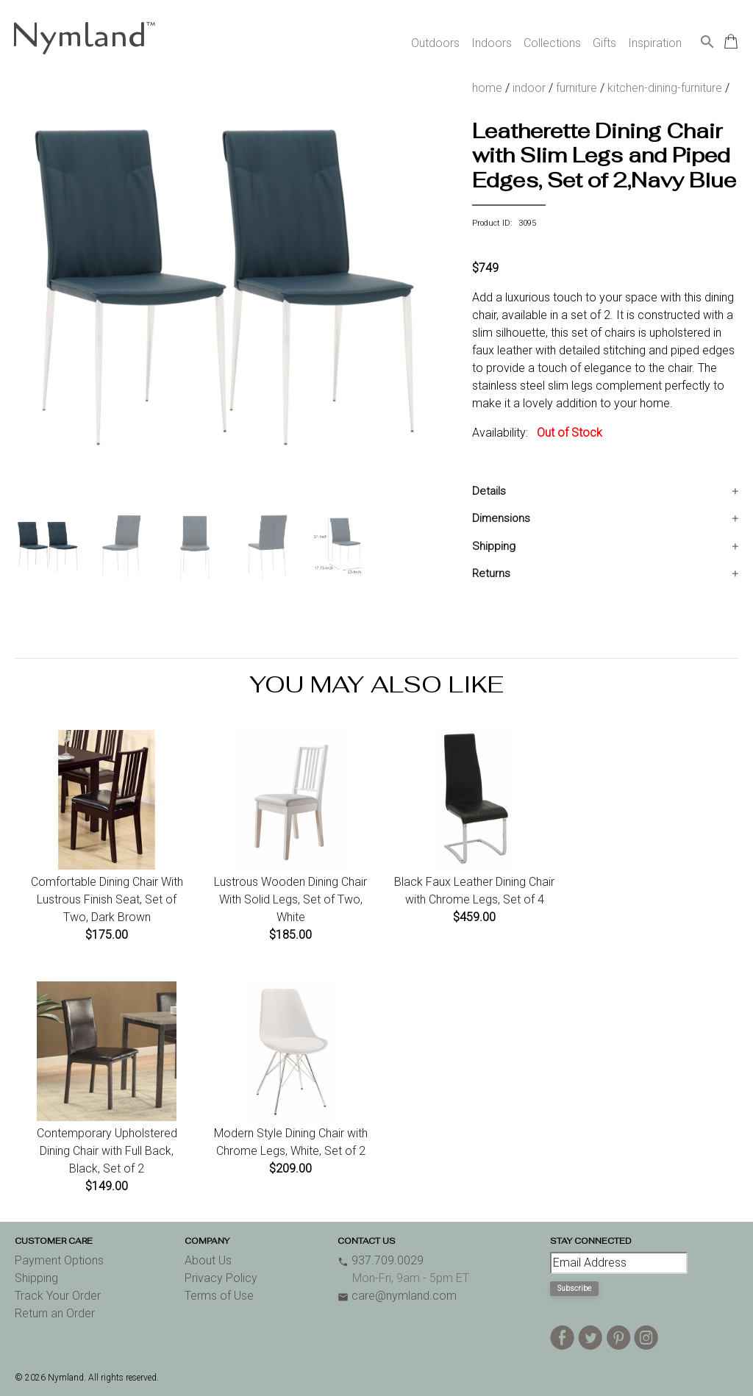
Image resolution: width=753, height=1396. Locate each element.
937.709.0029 (381, 1260)
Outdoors (435, 43)
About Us (208, 1260)
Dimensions (501, 518)
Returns (491, 573)
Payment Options (59, 1260)
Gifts (604, 43)
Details (489, 491)
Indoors (491, 43)
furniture (576, 88)
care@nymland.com (397, 1296)
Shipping (493, 546)
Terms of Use (219, 1296)
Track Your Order (58, 1296)
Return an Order (55, 1313)
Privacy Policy (221, 1278)
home (487, 88)
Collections (552, 43)
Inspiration (655, 43)
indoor (529, 88)
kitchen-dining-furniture (664, 88)
